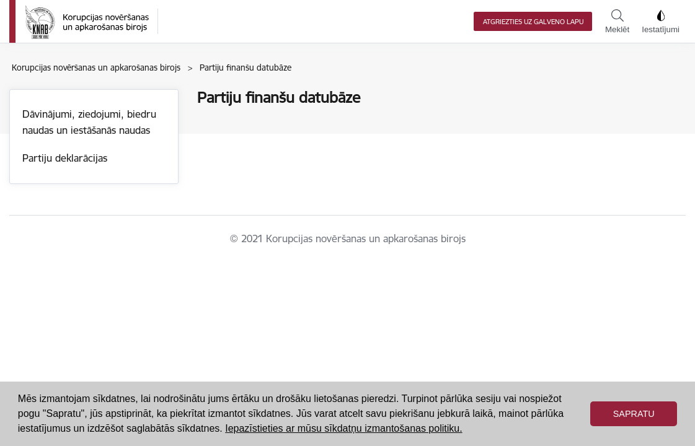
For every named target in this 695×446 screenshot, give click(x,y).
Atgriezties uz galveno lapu (533, 21)
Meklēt (617, 21)
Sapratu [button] (634, 414)
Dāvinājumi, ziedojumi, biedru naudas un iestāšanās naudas (89, 122)
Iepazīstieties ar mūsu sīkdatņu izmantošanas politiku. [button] (343, 428)
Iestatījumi (661, 21)
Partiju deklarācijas (64, 158)
